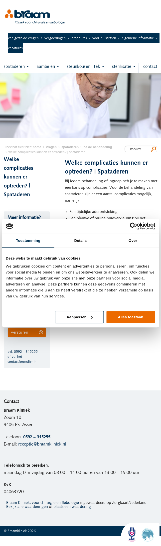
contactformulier (20, 362)
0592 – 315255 (26, 352)
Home (11, 541)
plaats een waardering (72, 507)
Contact (147, 68)
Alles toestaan (130, 317)
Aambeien (43, 68)
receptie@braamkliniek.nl (42, 444)
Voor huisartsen (107, 38)
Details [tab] (80, 240)
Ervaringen (29, 541)
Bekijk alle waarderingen (27, 507)
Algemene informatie (141, 38)
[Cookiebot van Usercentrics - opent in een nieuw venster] (133, 226)
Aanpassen (80, 317)
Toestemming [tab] (28, 240)
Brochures (81, 38)
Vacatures (15, 48)
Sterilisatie (119, 68)
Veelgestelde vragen (26, 38)
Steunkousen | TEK (81, 68)
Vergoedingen (57, 38)
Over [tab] (133, 240)
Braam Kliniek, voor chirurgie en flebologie (42, 503)
